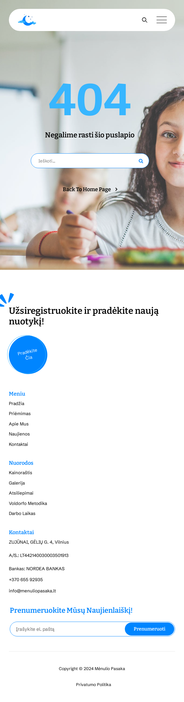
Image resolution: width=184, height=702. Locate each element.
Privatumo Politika (93, 684)
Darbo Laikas (22, 513)
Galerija (17, 483)
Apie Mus (19, 424)
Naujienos (19, 434)
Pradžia (16, 403)
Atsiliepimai (21, 493)
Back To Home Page (87, 189)
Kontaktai (18, 444)
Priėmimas (20, 413)
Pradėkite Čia (27, 354)
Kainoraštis (20, 472)
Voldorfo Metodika (28, 503)
